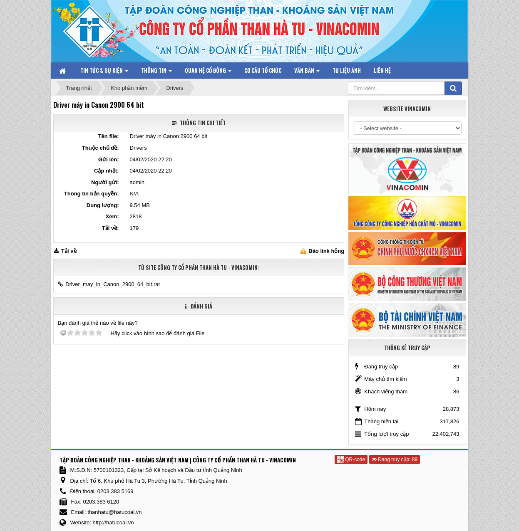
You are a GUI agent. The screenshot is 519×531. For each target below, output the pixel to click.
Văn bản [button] (307, 72)
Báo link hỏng (326, 251)
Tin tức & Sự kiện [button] (104, 72)
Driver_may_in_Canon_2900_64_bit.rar (112, 284)
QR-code (351, 459)
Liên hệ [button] (382, 70)
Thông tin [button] (156, 72)
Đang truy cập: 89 (394, 459)
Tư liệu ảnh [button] (347, 70)
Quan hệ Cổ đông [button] (208, 72)
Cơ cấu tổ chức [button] (262, 70)
